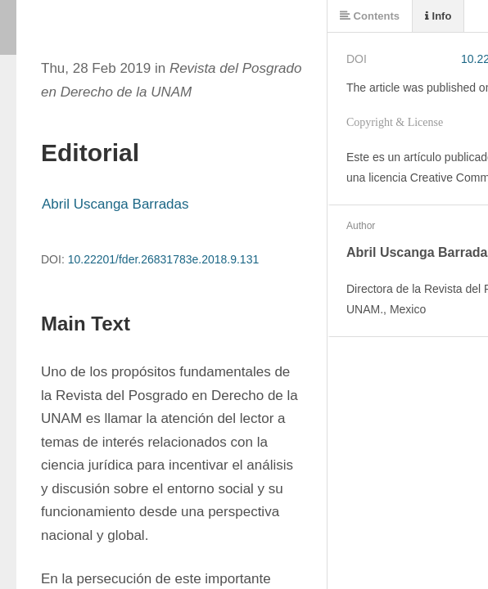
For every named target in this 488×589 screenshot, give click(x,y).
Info (438, 16)
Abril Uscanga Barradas (115, 204)
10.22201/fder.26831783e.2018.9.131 (164, 259)
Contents (370, 16)
